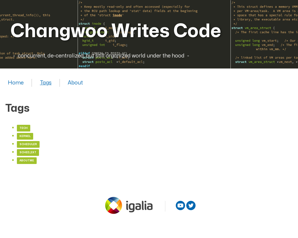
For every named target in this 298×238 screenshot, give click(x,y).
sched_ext (27, 152)
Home (16, 82)
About (75, 82)
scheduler (28, 144)
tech (23, 128)
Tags (46, 82)
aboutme (26, 160)
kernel (25, 136)
